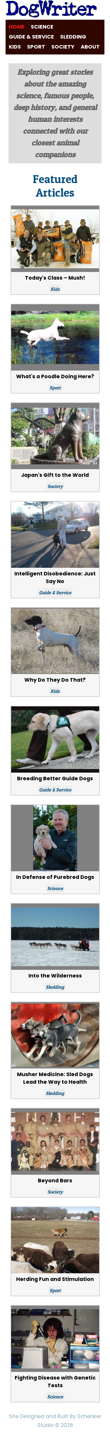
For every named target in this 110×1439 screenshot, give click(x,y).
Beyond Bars (55, 1180)
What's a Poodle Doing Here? (55, 376)
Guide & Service (31, 36)
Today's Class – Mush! (55, 277)
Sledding (73, 36)
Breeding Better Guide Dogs (55, 778)
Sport (36, 46)
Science (42, 26)
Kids (15, 46)
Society (63, 46)
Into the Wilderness (55, 975)
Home (17, 26)
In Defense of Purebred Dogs (55, 877)
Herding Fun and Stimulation (55, 1279)
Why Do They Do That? (55, 679)
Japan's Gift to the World (55, 475)
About (90, 46)
